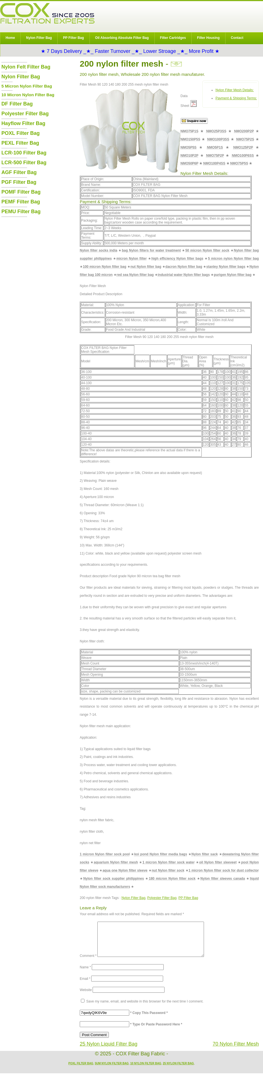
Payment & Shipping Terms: (236, 98)
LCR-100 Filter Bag (23, 153)
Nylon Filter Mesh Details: (234, 90)
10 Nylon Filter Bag (145, 1070)
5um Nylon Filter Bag (112, 1070)
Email (85, 985)
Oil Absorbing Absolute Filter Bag (122, 38)
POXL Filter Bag (20, 133)
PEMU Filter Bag (21, 211)
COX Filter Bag (47, 13)
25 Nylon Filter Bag (178, 1070)
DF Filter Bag (17, 104)
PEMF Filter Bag (20, 202)
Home (10, 38)
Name (85, 974)
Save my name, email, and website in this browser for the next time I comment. (144, 1008)
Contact (237, 38)
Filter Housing (208, 38)
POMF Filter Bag (21, 192)
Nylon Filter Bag (39, 38)
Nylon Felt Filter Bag (25, 67)
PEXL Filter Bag (20, 143)
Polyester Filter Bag (162, 898)
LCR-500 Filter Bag (23, 162)
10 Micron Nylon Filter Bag (27, 94)
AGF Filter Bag (19, 172)
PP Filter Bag (73, 38)
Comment (88, 962)
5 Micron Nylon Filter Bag (26, 86)
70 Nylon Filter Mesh (236, 1050)
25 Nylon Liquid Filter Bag (108, 1050)
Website (86, 997)
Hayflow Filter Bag (23, 123)
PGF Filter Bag (18, 182)
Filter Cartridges (173, 38)
